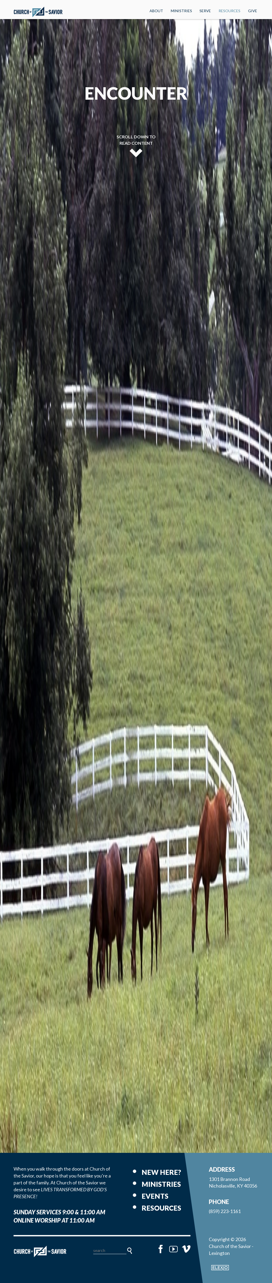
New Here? (161, 1172)
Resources (229, 10)
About (156, 10)
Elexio (220, 1267)
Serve (205, 10)
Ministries (181, 10)
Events (155, 1196)
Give (252, 10)
